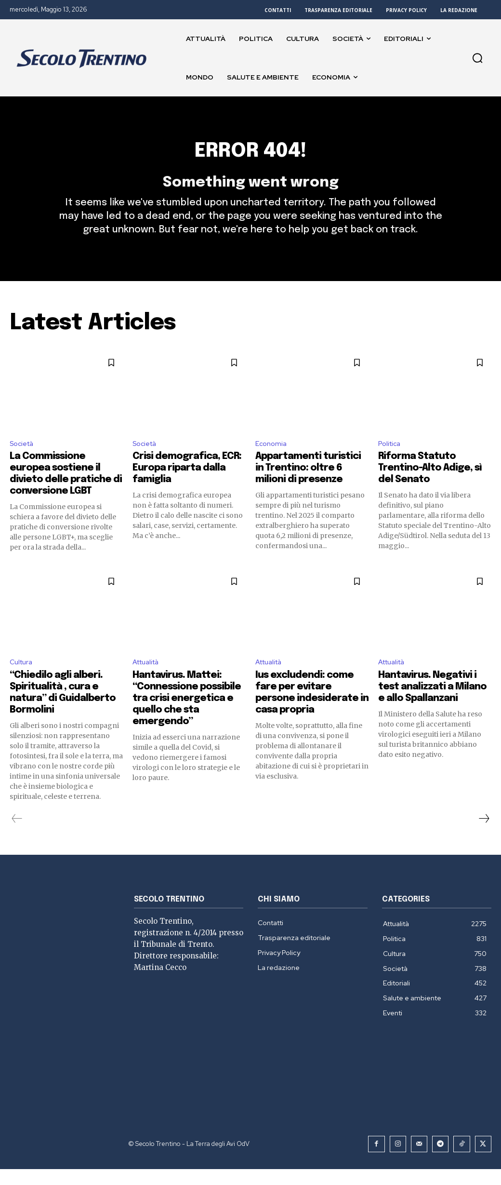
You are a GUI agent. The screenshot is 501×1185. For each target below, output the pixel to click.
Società (24, 457)
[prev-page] (17, 835)
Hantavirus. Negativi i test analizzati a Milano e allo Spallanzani (432, 703)
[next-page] (483, 835)
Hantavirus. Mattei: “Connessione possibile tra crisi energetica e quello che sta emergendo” (186, 715)
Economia (272, 457)
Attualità (148, 678)
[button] (477, 58)
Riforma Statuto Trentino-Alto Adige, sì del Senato (430, 482)
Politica (391, 457)
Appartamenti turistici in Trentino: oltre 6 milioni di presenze (308, 482)
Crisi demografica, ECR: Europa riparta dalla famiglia (186, 482)
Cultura (23, 678)
